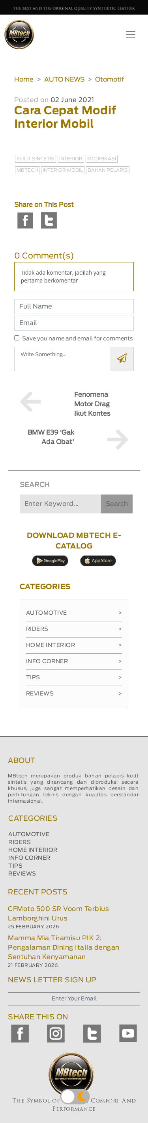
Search (117, 504)
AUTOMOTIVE (28, 834)
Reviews (74, 694)
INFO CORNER (29, 858)
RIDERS (19, 842)
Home (24, 79)
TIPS (15, 866)
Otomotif (109, 79)
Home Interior (74, 645)
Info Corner (74, 661)
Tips (74, 678)
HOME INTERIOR (33, 850)
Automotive (74, 613)
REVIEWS (22, 874)
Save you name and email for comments (77, 339)
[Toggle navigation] (131, 35)
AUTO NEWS (64, 79)
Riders (74, 629)
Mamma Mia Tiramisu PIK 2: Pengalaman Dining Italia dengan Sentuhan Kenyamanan (64, 947)
